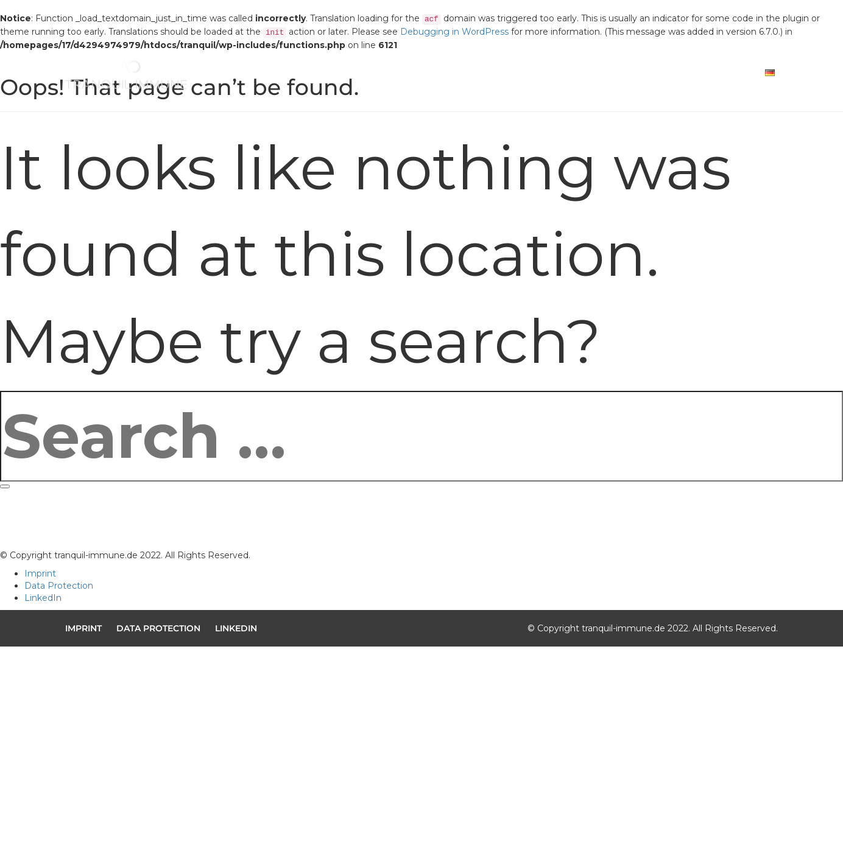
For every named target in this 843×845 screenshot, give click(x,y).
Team (630, 75)
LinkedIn (43, 597)
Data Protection (58, 585)
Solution (571, 75)
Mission (505, 75)
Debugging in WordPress (454, 31)
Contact (688, 75)
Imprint (40, 573)
